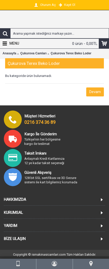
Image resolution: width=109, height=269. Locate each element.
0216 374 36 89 (40, 122)
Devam (95, 91)
